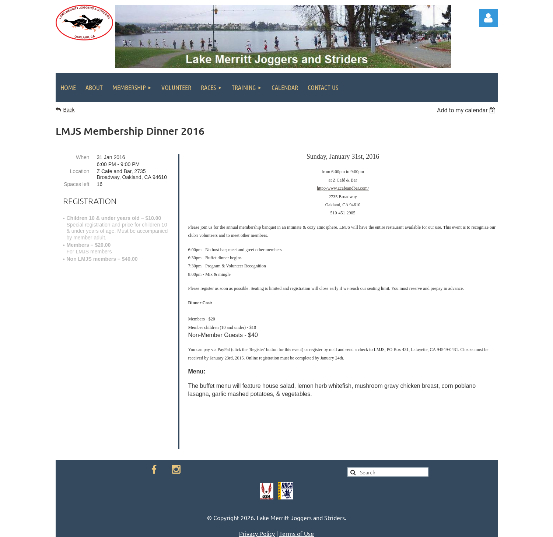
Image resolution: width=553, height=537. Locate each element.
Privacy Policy (257, 490)
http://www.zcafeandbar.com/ (343, 188)
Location (80, 171)
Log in (488, 18)
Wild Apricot (422, 527)
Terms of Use (296, 490)
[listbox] (467, 110)
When (83, 157)
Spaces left (76, 184)
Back (69, 110)
